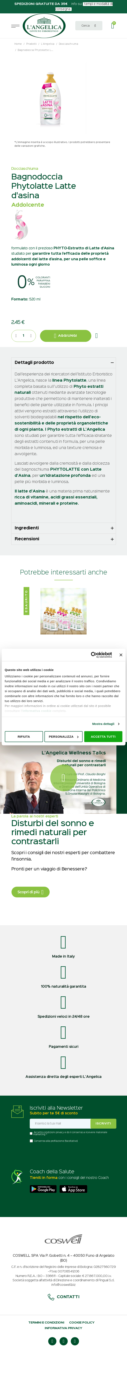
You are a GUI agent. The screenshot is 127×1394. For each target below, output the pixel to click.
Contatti (63, 1334)
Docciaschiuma (68, 44)
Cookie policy (81, 1360)
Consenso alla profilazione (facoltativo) (56, 1178)
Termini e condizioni (46, 1360)
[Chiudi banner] (120, 654)
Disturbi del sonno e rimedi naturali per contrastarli (52, 870)
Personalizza (63, 736)
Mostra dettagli (103, 724)
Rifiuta (24, 736)
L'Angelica (48, 44)
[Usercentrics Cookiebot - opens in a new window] (94, 655)
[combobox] (88, 25)
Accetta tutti (103, 736)
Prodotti (31, 44)
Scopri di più (30, 929)
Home (18, 44)
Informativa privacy (63, 1365)
